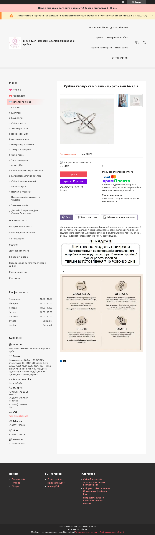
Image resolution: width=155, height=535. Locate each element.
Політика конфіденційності (112, 532)
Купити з (73, 181)
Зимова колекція (19, 205)
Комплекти (17, 118)
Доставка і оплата (119, 27)
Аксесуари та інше (20, 139)
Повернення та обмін (117, 37)
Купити (73, 174)
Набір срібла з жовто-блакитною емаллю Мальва (94, 501)
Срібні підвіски (18, 123)
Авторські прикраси (21, 149)
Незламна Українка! (21, 192)
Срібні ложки (17, 155)
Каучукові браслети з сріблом (26, 176)
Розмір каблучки (18, 272)
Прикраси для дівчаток (22, 144)
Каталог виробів (97, 27)
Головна (16, 483)
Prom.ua (92, 527)
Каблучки (16, 113)
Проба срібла (121, 47)
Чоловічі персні (18, 186)
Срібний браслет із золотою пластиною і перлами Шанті (94, 482)
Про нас (100, 37)
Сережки (15, 107)
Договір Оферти (120, 58)
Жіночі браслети (19, 128)
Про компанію (18, 479)
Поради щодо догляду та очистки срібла (27, 264)
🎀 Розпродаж (17, 95)
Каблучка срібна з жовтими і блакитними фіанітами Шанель (96, 491)
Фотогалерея (16, 238)
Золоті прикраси (19, 160)
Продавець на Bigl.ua (77, 529)
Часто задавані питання (22, 232)
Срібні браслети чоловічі (23, 181)
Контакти (14, 278)
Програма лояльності (20, 226)
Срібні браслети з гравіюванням (27, 170)
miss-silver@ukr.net (18, 416)
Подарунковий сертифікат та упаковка (25, 198)
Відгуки (13, 244)
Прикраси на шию (19, 134)
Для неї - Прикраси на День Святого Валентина (24, 211)
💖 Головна (15, 89)
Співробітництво (18, 257)
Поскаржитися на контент (86, 532)
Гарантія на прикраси (101, 47)
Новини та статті (18, 220)
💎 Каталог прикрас (20, 101)
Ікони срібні (17, 165)
